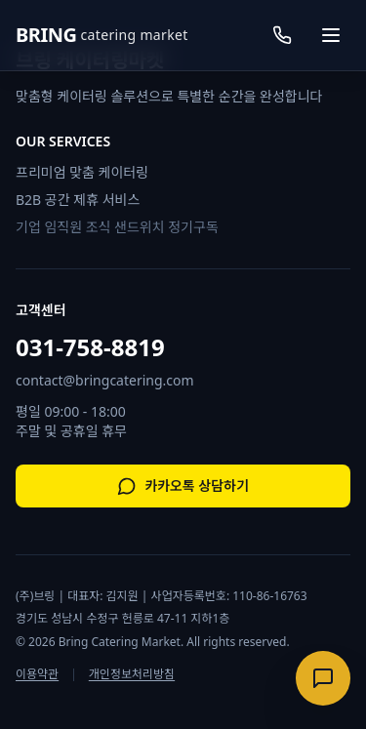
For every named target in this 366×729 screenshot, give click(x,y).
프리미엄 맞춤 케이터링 (82, 172)
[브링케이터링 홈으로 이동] (102, 35)
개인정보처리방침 (132, 674)
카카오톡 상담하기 (183, 486)
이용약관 (37, 674)
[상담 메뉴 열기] (323, 678)
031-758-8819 (90, 347)
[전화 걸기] (282, 35)
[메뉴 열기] (330, 35)
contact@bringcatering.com (105, 380)
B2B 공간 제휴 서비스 (78, 199)
